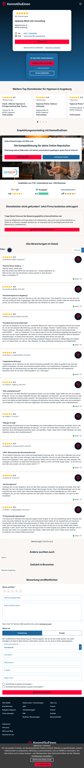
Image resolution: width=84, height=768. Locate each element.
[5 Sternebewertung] (20, 591)
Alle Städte (6, 703)
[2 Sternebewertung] (8, 591)
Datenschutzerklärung (15, 687)
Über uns (53, 703)
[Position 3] (43, 121)
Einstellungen (38, 703)
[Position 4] (46, 121)
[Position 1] (37, 121)
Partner (52, 710)
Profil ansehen (16, 115)
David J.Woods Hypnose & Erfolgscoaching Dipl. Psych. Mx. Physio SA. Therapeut (14, 106)
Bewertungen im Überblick (33, 47)
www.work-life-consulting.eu (34, 36)
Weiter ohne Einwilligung (42, 760)
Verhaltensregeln (45, 624)
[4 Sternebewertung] (16, 591)
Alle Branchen (7, 706)
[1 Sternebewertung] (4, 591)
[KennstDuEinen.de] (16, 4)
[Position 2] (40, 121)
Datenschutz (27, 703)
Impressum (6, 724)
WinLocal (5, 727)
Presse (52, 706)
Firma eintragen (8, 713)
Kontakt (53, 713)
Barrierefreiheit (55, 717)
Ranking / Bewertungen (31, 717)
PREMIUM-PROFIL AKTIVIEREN (42, 63)
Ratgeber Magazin (9, 710)
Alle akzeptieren (42, 764)
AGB (9, 684)
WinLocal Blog (7, 731)
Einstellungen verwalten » (42, 756)
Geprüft (77, 279)
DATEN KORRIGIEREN (42, 73)
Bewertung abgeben (52, 48)
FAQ (24, 713)
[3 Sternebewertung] (12, 591)
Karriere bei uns (8, 735)
